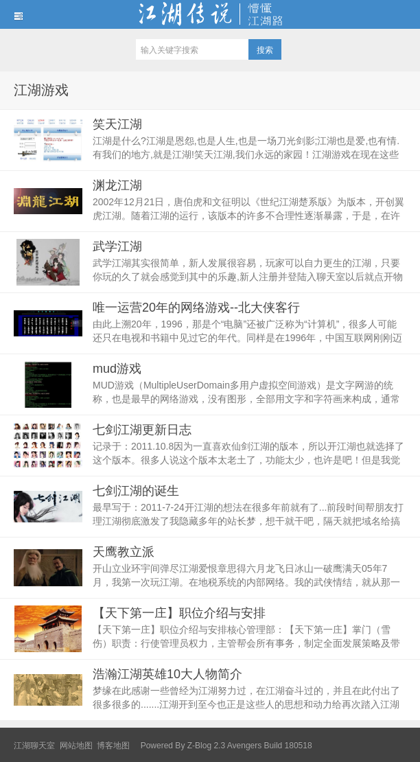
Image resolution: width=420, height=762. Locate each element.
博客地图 (113, 745)
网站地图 (76, 745)
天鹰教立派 (123, 552)
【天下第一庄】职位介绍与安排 (179, 613)
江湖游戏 (41, 89)
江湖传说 (210, 14)
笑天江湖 (117, 124)
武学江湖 (117, 246)
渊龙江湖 (117, 185)
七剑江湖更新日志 (142, 430)
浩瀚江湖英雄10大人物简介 (167, 674)
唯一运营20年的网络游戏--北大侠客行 (196, 307)
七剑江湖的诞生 (136, 491)
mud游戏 (117, 369)
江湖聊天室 (34, 745)
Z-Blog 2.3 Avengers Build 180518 (249, 745)
